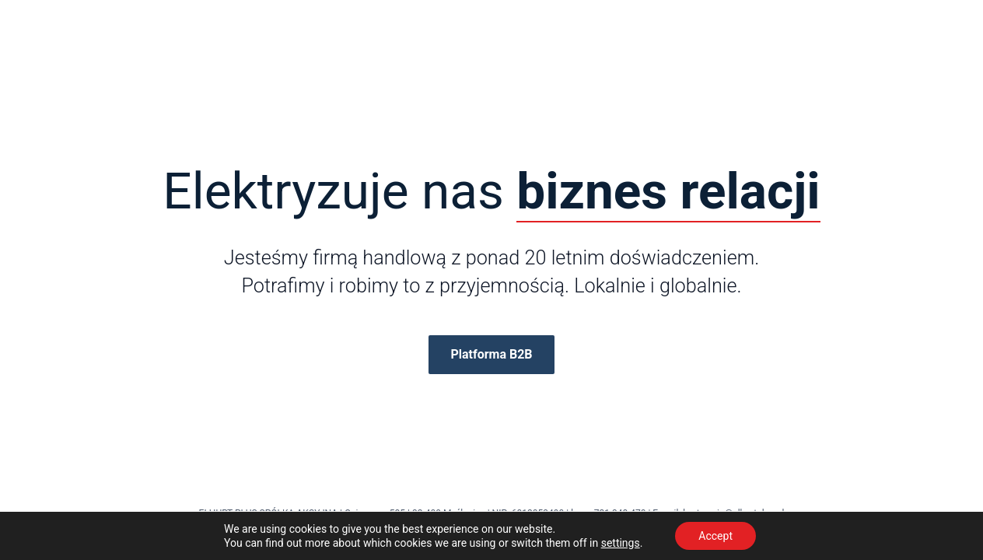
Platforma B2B (491, 354)
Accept (715, 536)
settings (620, 543)
